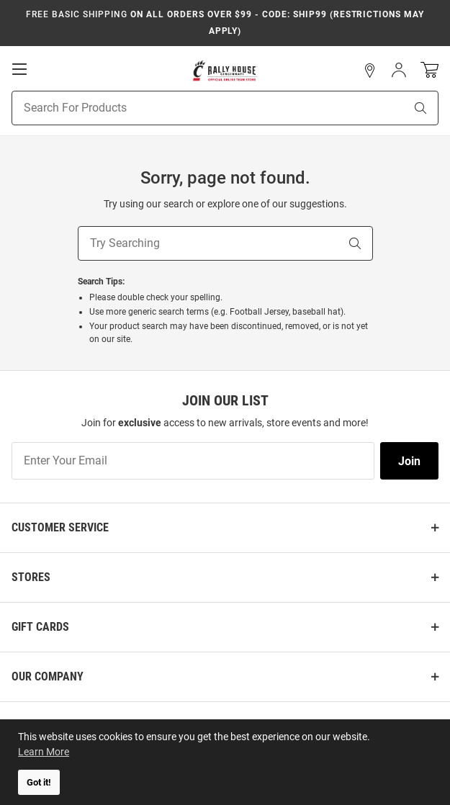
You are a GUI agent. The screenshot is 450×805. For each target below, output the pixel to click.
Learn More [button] (43, 751)
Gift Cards (40, 627)
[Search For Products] (190, 108)
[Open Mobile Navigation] (19, 69)
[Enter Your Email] (193, 461)
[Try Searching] (208, 243)
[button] (370, 70)
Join (409, 461)
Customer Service (60, 527)
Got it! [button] (39, 782)
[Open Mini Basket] (429, 70)
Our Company (48, 676)
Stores (31, 577)
